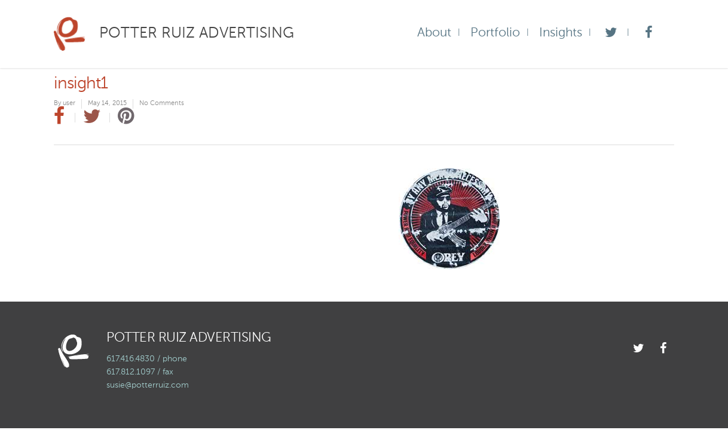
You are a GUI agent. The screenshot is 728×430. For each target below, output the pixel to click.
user (69, 103)
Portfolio (495, 33)
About (434, 33)
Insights (560, 33)
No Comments (161, 103)
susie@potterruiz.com (147, 385)
